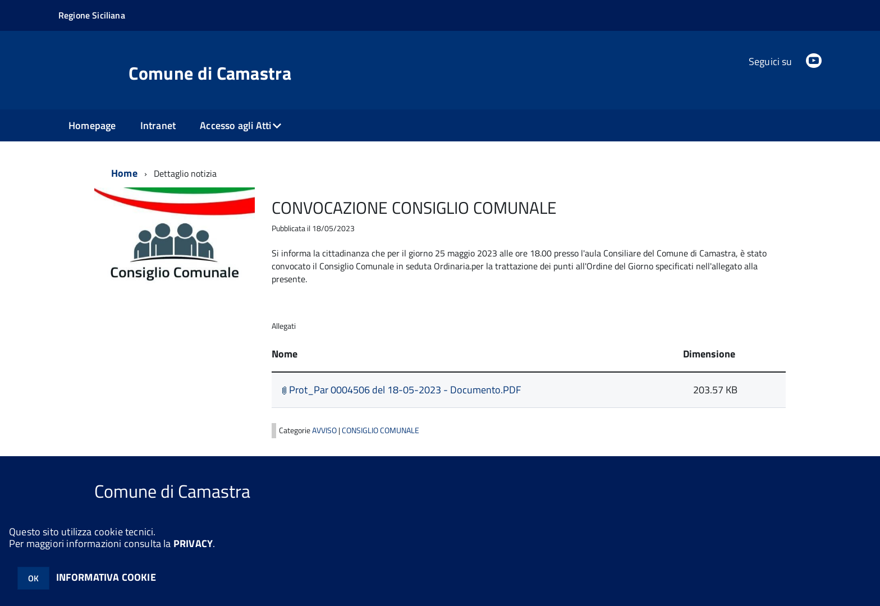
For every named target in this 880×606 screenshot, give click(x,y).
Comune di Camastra (210, 73)
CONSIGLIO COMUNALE (380, 430)
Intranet (158, 125)
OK (33, 578)
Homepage (92, 125)
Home (124, 173)
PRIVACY (193, 543)
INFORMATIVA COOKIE (106, 577)
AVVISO (325, 430)
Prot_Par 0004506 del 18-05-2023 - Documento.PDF (401, 389)
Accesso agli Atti (235, 125)
